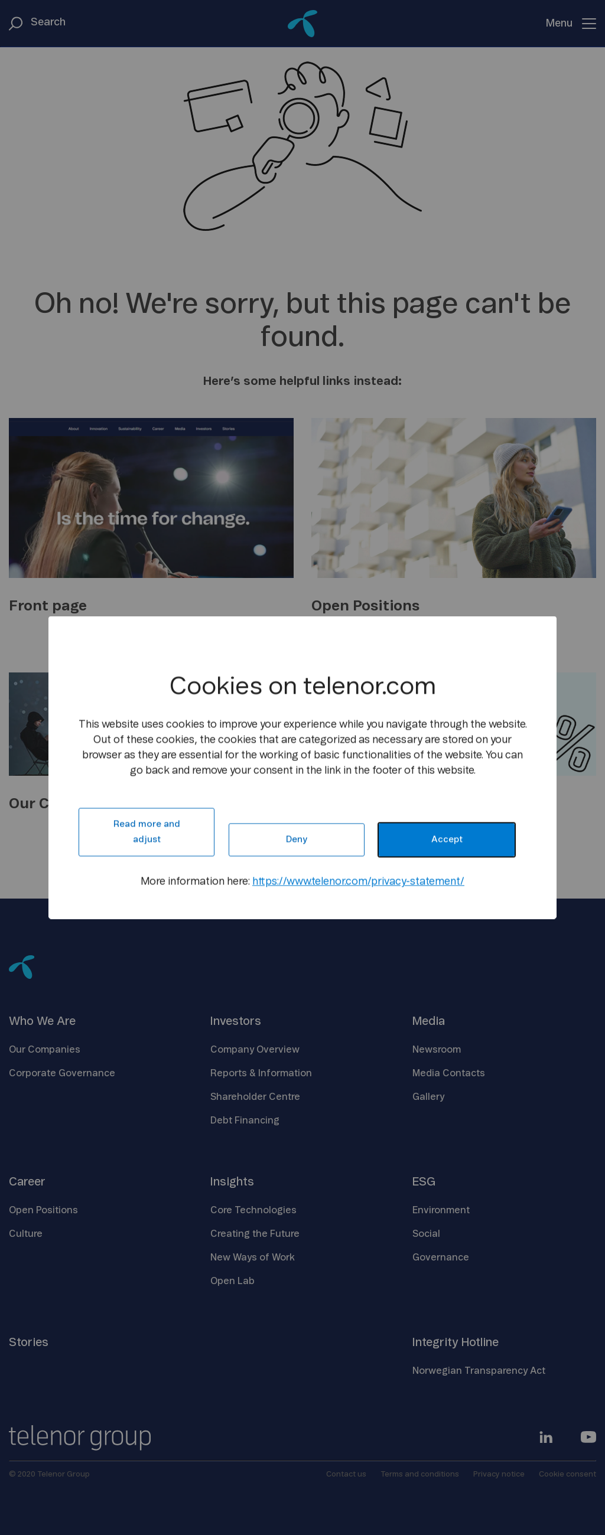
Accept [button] (447, 839)
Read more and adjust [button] (146, 832)
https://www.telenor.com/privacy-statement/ (358, 882)
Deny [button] (296, 839)
